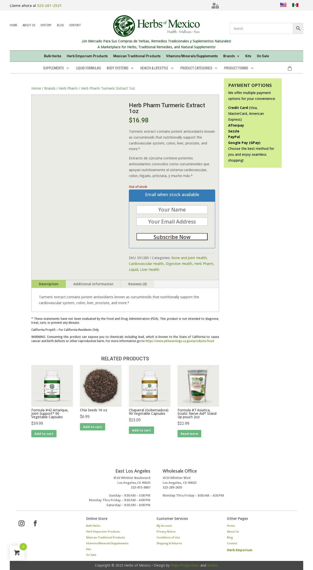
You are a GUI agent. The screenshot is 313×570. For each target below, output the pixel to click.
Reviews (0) (137, 284)
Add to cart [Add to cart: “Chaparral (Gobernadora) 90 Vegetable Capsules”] (141, 430)
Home (13, 25)
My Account (164, 525)
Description (48, 284)
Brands (229, 56)
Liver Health (149, 269)
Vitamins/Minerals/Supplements (192, 56)
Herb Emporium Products (87, 56)
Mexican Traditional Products (137, 56)
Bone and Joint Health (189, 257)
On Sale (263, 56)
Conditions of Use (168, 537)
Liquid (133, 269)
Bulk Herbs (52, 56)
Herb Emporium (239, 550)
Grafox (212, 565)
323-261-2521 (49, 5)
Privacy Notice (165, 531)
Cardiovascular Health (146, 263)
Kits (248, 56)
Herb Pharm (68, 88)
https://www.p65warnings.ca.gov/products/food (179, 341)
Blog (60, 25)
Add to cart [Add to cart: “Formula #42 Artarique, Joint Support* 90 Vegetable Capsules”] (43, 433)
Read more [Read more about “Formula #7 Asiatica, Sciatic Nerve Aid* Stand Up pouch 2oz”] (189, 433)
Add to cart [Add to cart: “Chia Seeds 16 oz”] (92, 427)
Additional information (93, 284)
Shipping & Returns (169, 543)
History (46, 25)
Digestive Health (179, 263)
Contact (75, 25)
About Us (29, 25)
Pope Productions (185, 565)
